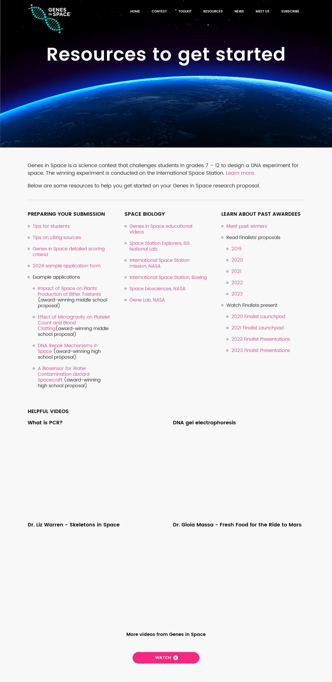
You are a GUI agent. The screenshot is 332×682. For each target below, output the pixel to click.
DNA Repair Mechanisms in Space (68, 348)
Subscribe (290, 11)
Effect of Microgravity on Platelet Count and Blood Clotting (74, 323)
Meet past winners (246, 226)
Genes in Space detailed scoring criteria (69, 252)
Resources (213, 11)
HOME (135, 11)
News (239, 11)
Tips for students (51, 226)
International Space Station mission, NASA (160, 263)
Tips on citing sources (57, 238)
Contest (159, 11)
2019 (236, 249)
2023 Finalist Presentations (260, 350)
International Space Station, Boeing (168, 277)
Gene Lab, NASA (147, 300)
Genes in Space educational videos (161, 229)
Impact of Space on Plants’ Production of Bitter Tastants (69, 291)
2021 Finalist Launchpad (257, 328)
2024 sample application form (67, 266)
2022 (237, 283)
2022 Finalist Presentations (260, 339)
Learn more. (241, 173)
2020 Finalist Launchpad (258, 317)
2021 (236, 271)
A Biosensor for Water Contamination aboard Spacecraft (63, 374)
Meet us (263, 11)
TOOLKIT (185, 11)
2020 (237, 260)
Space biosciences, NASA (158, 289)
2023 (237, 294)
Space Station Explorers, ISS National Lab (160, 246)
